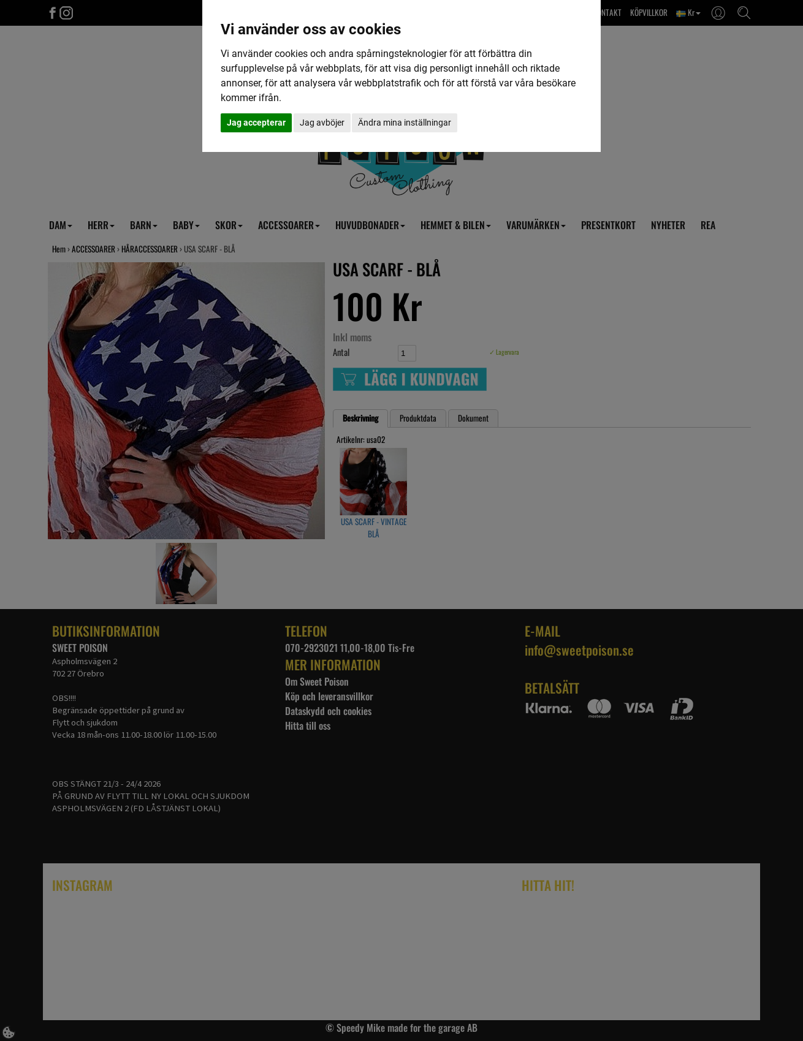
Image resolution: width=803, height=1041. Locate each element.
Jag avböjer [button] (322, 122)
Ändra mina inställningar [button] (404, 122)
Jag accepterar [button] (256, 122)
